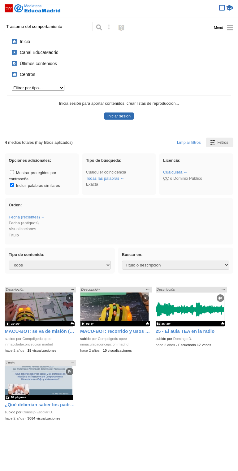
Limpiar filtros (189, 142)
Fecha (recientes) (24, 217)
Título (14, 235)
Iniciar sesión (119, 116)
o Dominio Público (182, 178)
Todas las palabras (102, 178)
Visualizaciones (22, 229)
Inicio (25, 41)
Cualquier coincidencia (106, 172)
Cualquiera (172, 172)
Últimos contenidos (38, 63)
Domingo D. (182, 339)
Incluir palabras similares (35, 185)
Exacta (92, 184)
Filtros (219, 142)
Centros (27, 74)
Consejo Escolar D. (38, 412)
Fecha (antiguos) (24, 223)
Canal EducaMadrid (39, 52)
